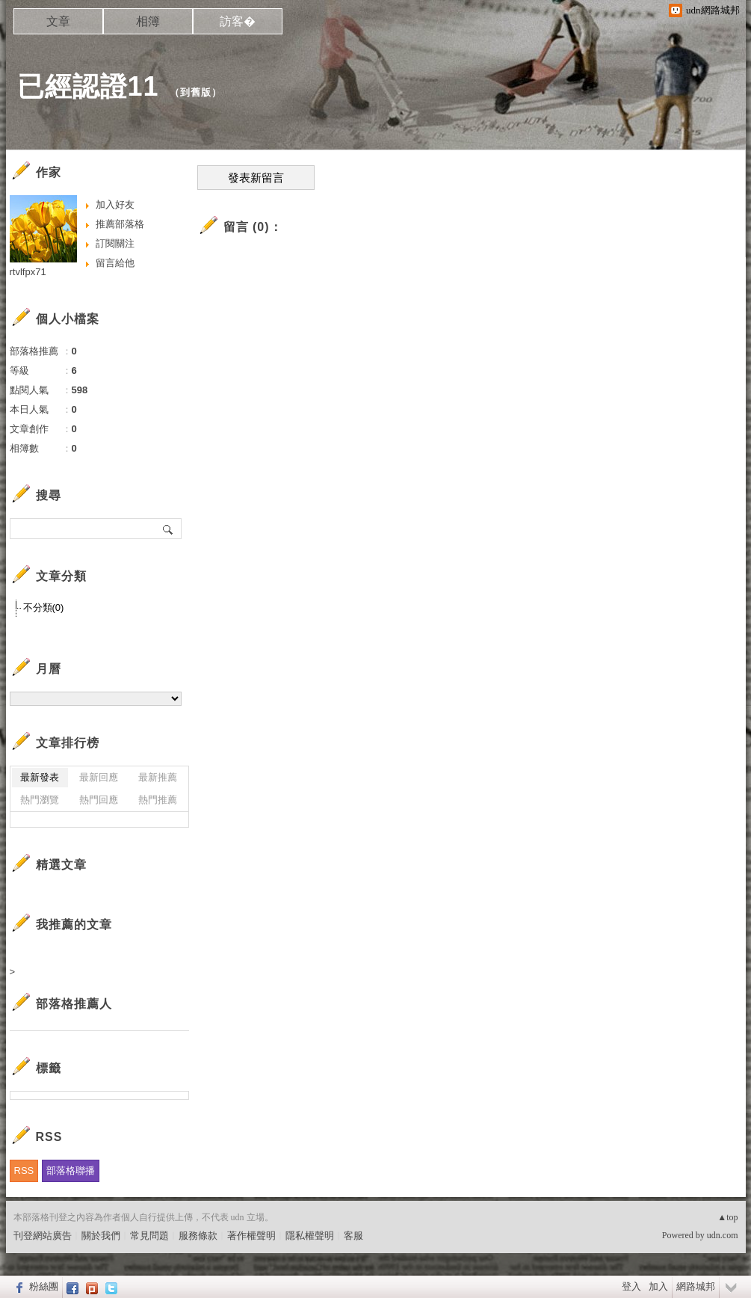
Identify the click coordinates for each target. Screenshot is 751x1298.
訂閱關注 (115, 243)
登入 (631, 1286)
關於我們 (100, 1235)
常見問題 (149, 1235)
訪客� (238, 21)
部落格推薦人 (74, 1003)
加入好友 (115, 204)
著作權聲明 (251, 1235)
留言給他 (115, 262)
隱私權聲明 (309, 1235)
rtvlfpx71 (28, 271)
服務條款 (198, 1235)
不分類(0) (43, 607)
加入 (658, 1286)
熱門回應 (98, 799)
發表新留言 (256, 178)
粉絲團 (43, 1286)
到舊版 (195, 92)
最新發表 (39, 777)
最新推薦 (157, 777)
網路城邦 (695, 1286)
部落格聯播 (70, 1170)
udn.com (722, 1235)
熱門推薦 (157, 799)
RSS (24, 1170)
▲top (727, 1217)
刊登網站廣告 (42, 1235)
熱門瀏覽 (39, 799)
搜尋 (168, 528)
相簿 (148, 21)
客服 (353, 1235)
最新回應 (98, 777)
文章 (58, 21)
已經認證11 (88, 86)
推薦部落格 (120, 224)
